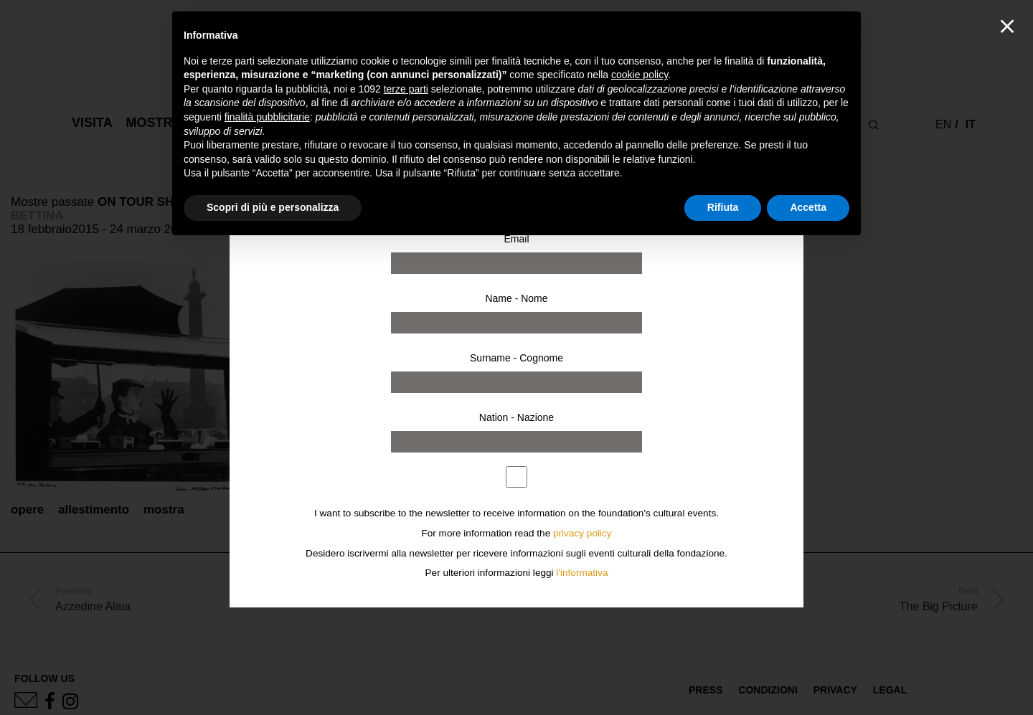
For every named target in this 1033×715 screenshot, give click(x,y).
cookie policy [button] (639, 74)
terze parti (406, 89)
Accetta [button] (808, 207)
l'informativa (582, 572)
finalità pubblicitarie (267, 117)
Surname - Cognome (516, 358)
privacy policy (582, 533)
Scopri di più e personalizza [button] (273, 207)
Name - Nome (516, 298)
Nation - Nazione (516, 417)
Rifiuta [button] (723, 207)
